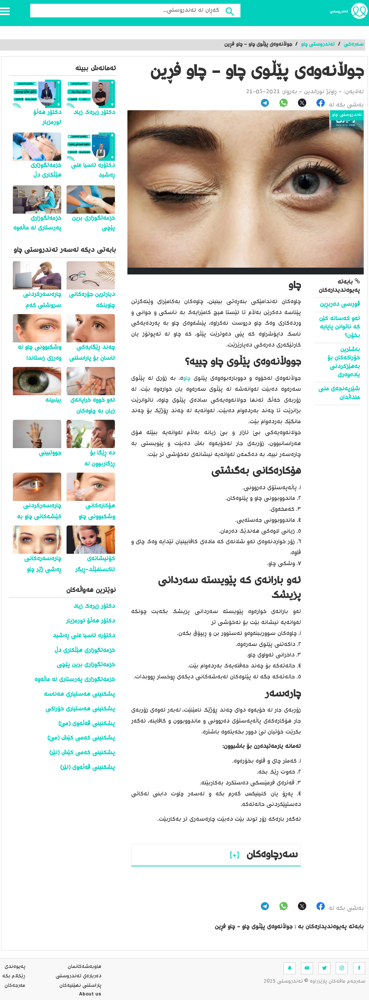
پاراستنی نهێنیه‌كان (80, 985)
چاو (187, 378)
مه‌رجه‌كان (15, 985)
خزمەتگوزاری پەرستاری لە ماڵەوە (74, 679)
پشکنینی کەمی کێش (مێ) (81, 738)
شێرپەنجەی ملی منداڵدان (339, 393)
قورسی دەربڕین (339, 304)
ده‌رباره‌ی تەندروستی (78, 976)
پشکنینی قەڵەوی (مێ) (86, 724)
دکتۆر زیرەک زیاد (94, 606)
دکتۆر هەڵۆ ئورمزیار (90, 621)
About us (90, 995)
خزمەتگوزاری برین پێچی (86, 665)
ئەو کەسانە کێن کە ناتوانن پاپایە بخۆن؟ (339, 327)
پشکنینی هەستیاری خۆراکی (80, 709)
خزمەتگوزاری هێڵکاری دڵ (84, 650)
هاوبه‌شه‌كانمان (84, 967)
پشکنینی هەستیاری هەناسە (79, 694)
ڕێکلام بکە (13, 976)
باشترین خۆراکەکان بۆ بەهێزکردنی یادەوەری (343, 362)
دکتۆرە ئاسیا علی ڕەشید (84, 636)
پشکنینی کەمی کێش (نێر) (82, 753)
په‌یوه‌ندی (15, 967)
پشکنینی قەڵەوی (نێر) (87, 767)
